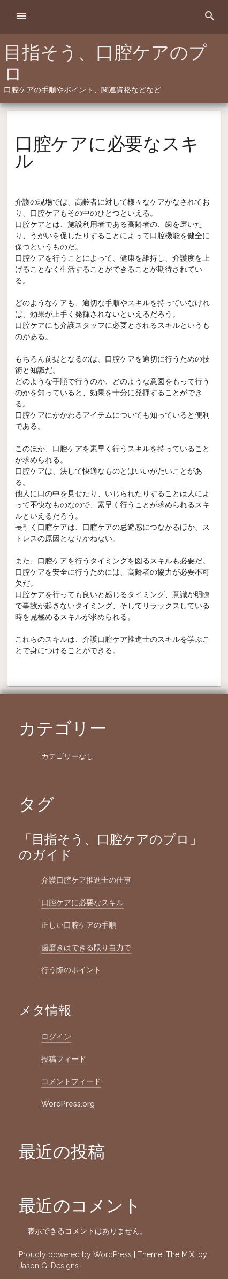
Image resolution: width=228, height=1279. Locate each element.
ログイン (56, 1036)
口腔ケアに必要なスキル (82, 902)
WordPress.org (68, 1104)
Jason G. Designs (49, 1265)
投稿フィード (63, 1059)
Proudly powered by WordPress (76, 1254)
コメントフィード (71, 1081)
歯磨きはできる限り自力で (86, 947)
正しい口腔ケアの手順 (78, 925)
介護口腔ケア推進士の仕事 (86, 880)
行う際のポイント (71, 970)
